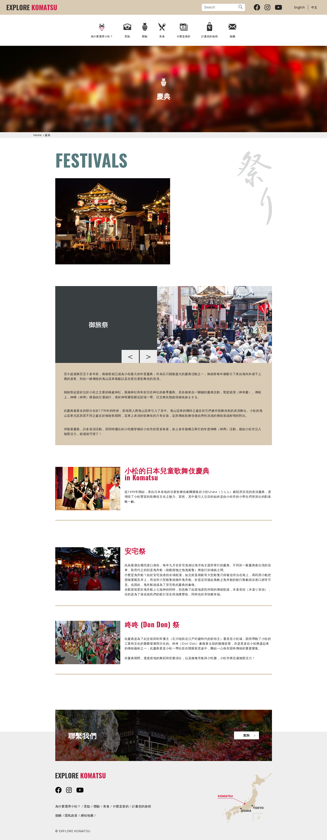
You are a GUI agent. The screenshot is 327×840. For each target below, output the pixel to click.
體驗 (144, 28)
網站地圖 (87, 815)
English (299, 7)
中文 (314, 7)
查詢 (246, 735)
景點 (127, 28)
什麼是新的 (184, 28)
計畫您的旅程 (209, 28)
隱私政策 (71, 815)
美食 (162, 28)
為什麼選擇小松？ (102, 28)
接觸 (232, 28)
